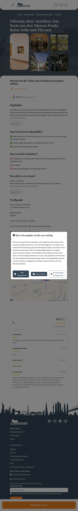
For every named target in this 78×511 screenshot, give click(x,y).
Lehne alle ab (39, 274)
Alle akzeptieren (20, 274)
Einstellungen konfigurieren (57, 274)
